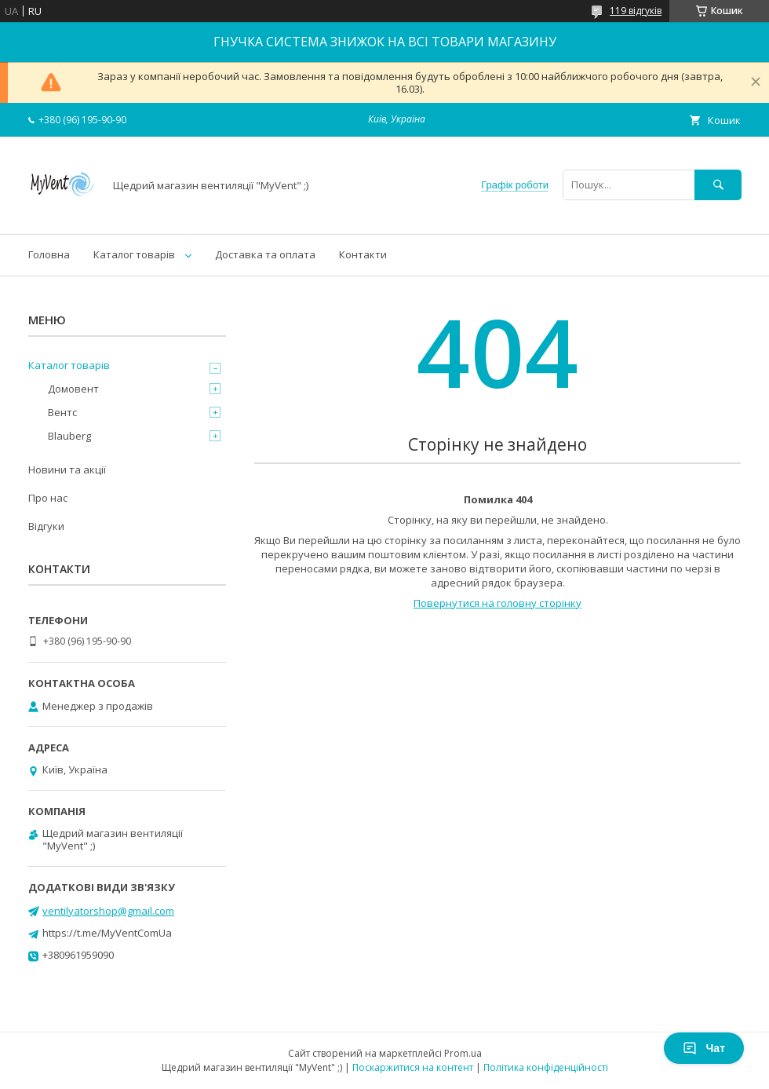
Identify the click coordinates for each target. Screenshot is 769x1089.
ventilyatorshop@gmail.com (108, 910)
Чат (704, 1048)
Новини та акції (67, 469)
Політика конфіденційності (545, 1067)
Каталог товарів (134, 254)
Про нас (47, 498)
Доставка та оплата (265, 254)
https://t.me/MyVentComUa (107, 932)
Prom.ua (463, 1053)
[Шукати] (718, 185)
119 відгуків (635, 10)
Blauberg (69, 436)
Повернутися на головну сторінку (497, 603)
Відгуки (46, 526)
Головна (49, 254)
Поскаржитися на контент (412, 1067)
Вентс (62, 412)
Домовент (73, 389)
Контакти (363, 254)
